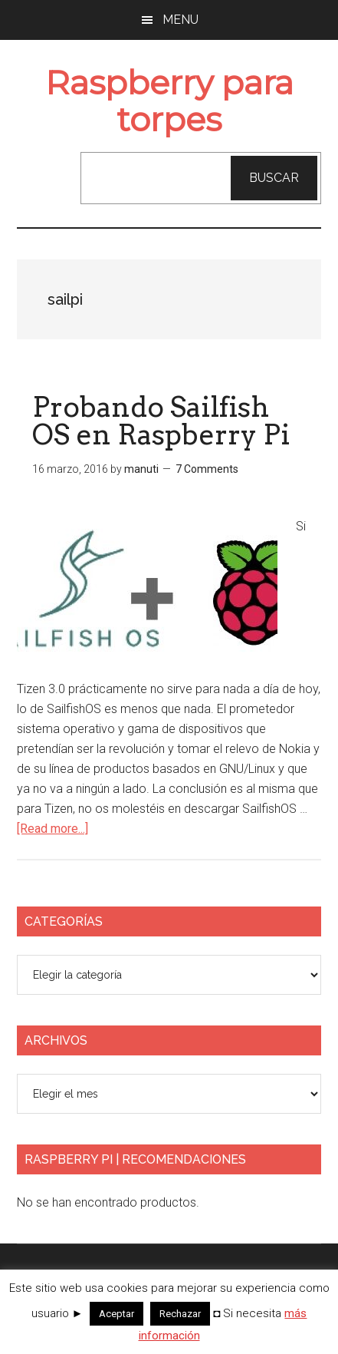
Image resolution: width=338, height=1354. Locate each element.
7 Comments (207, 469)
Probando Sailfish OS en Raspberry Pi (161, 420)
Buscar (274, 177)
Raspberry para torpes (169, 101)
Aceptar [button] (116, 1313)
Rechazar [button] (180, 1313)
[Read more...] (52, 828)
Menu (180, 19)
